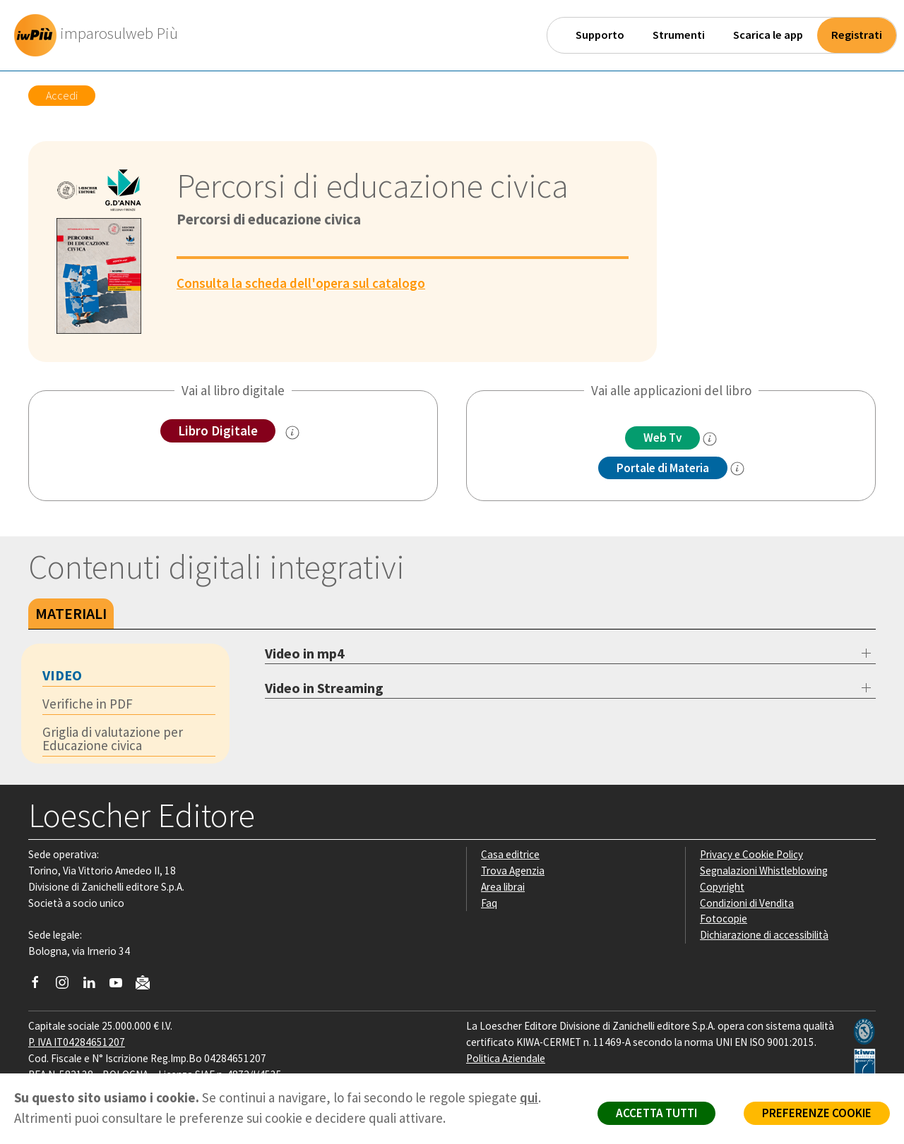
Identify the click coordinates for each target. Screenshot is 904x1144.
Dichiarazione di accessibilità (764, 934)
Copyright (722, 886)
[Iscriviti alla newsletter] (148, 985)
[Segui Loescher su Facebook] (40, 986)
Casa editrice (510, 854)
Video (62, 675)
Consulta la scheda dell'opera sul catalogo (301, 283)
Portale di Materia (663, 468)
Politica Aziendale (505, 1058)
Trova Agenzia (513, 870)
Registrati (856, 35)
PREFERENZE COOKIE (817, 1113)
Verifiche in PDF (87, 703)
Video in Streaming (324, 688)
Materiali (71, 613)
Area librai (503, 886)
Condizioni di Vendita (747, 903)
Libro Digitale (218, 430)
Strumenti (679, 35)
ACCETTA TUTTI (656, 1113)
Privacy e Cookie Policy (751, 854)
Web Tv (662, 437)
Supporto (600, 35)
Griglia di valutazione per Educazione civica (112, 738)
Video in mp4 (305, 653)
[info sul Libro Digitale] (292, 432)
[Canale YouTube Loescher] (121, 986)
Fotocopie (723, 918)
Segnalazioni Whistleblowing (764, 870)
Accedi (62, 95)
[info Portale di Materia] (737, 469)
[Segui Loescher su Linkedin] (94, 986)
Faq (489, 903)
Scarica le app (768, 35)
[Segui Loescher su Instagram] (67, 986)
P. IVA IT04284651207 (76, 1042)
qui (529, 1097)
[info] (710, 439)
